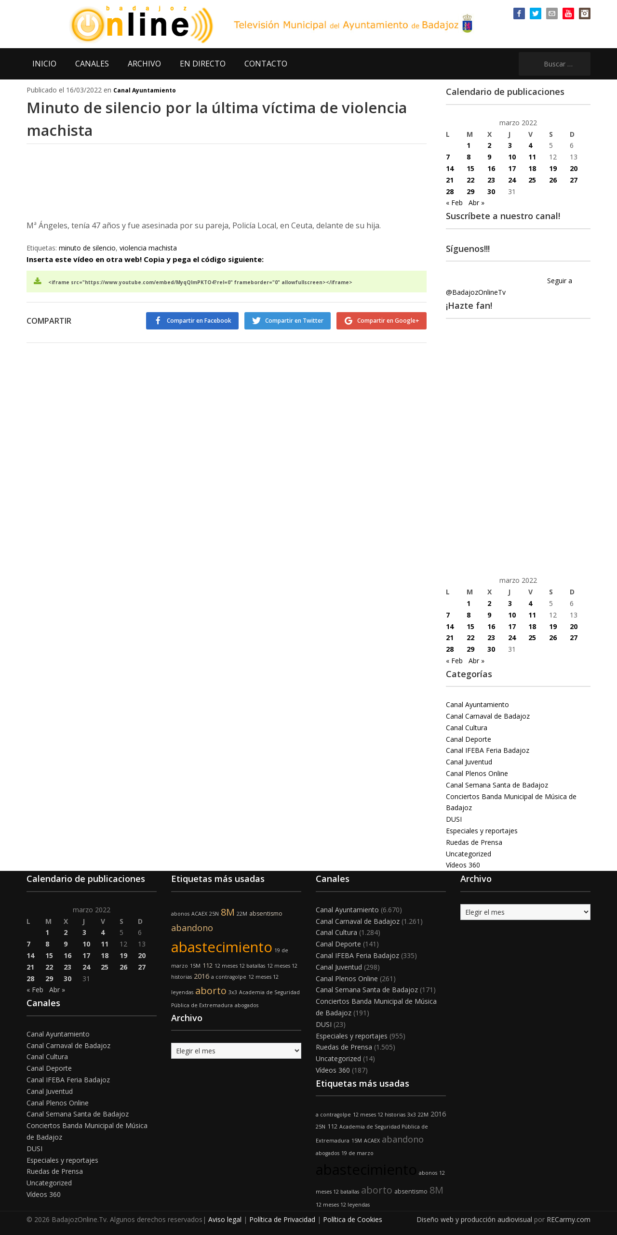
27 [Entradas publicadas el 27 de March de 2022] (573, 179)
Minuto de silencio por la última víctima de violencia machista (205, 118)
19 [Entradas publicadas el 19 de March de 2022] (553, 168)
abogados (246, 1005)
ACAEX (199, 913)
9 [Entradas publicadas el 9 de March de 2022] (489, 156)
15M (195, 965)
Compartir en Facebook (191, 320)
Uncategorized (468, 853)
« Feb (454, 202)
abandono (192, 927)
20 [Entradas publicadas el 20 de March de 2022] (573, 168)
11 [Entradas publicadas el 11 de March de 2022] (532, 156)
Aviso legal (224, 1219)
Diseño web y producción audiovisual (474, 1219)
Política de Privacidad (282, 1219)
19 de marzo (357, 1153)
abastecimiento (221, 947)
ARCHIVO (144, 63)
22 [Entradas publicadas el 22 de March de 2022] (470, 179)
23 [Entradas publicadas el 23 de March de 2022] (491, 179)
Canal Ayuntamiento (144, 90)
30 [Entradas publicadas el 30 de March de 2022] (491, 191)
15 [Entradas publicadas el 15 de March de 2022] (470, 168)
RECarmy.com (568, 1219)
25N (214, 913)
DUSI (454, 819)
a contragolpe (228, 976)
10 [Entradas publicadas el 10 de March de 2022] (512, 156)
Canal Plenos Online (477, 773)
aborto (211, 990)
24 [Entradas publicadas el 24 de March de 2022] (512, 179)
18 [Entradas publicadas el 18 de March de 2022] (532, 168)
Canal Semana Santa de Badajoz (497, 784)
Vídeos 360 (463, 864)
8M (228, 912)
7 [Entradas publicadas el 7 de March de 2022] (448, 156)
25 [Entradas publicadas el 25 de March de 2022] (532, 179)
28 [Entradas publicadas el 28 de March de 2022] (450, 191)
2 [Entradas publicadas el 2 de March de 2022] (489, 145)
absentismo (265, 913)
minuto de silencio (87, 247)
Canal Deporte (468, 739)
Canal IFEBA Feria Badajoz (487, 750)
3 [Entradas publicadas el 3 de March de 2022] (510, 145)
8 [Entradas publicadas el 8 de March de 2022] (468, 156)
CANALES (92, 63)
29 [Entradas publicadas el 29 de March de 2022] (470, 191)
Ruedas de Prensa (474, 842)
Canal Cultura (466, 727)
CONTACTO (265, 63)
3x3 (232, 992)
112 (207, 965)
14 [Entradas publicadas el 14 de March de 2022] (450, 168)
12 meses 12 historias (379, 1114)
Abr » (476, 202)
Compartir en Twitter (290, 320)
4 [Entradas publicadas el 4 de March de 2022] (530, 145)
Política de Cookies (352, 1219)
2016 (201, 976)
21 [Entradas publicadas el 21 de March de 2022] (450, 179)
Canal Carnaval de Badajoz (488, 716)
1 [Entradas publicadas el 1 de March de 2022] (468, 145)
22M (242, 913)
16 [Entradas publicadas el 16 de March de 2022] (491, 168)
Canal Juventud (469, 761)
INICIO (44, 63)
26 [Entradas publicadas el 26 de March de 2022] (553, 179)
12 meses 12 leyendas (343, 1204)
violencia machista (148, 247)
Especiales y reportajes (482, 830)
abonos (180, 913)
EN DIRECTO (203, 63)
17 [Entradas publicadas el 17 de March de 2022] (512, 168)
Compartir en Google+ (388, 320)
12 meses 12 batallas (240, 965)
